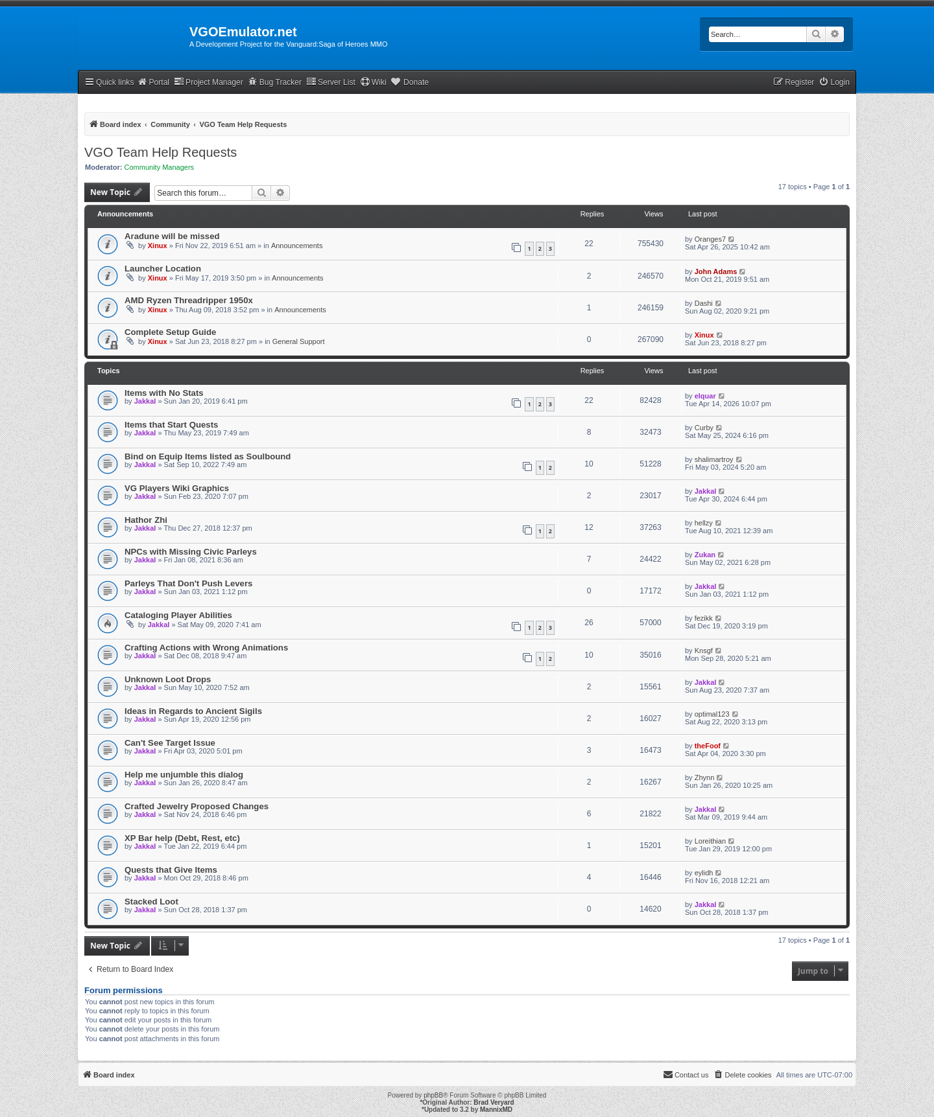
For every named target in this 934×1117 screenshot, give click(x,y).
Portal (153, 82)
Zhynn (705, 777)
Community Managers (160, 167)
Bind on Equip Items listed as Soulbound (208, 456)
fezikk (704, 618)
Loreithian (710, 841)
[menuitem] (834, 82)
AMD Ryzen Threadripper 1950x (189, 300)
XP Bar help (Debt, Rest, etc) (182, 838)
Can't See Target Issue (170, 743)
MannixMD (496, 1109)
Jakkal (145, 401)
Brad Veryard (493, 1102)
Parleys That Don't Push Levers (188, 583)
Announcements (297, 245)
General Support (298, 341)
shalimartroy (714, 459)
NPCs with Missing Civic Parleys (191, 552)
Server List (330, 82)
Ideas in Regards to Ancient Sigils (193, 711)
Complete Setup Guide (170, 332)
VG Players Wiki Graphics (177, 488)
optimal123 (712, 714)
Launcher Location (163, 268)
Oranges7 (710, 239)
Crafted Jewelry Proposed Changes (197, 806)
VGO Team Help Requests (160, 152)
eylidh (704, 873)
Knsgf (704, 650)
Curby (704, 428)
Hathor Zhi (146, 520)
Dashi (704, 303)
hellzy (704, 523)
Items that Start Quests (171, 425)
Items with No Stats (164, 393)
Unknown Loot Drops (168, 679)
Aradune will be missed (172, 236)
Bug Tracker (275, 82)
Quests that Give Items (171, 870)
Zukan (705, 554)
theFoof (708, 746)
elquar (705, 396)
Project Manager (208, 82)
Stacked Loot (151, 901)
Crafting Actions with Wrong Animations (206, 647)
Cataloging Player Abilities (178, 615)
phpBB (433, 1095)
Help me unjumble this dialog (184, 774)
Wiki (373, 82)
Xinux (157, 245)
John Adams (716, 271)
